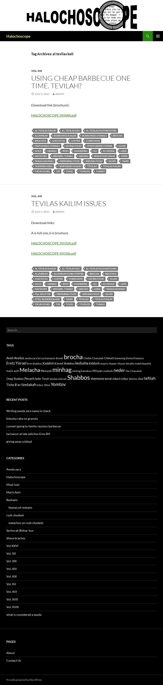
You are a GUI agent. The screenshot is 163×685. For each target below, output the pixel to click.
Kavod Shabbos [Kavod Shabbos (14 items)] (65, 363)
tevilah (92, 166)
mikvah (83, 156)
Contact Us (13, 660)
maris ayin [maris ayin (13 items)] (12, 371)
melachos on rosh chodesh (25, 523)
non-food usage (104, 156)
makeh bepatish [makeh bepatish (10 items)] (143, 363)
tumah (100, 171)
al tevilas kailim (45, 130)
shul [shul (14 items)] (140, 378)
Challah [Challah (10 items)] (87, 358)
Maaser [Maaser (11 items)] (113, 363)
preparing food (70, 161)
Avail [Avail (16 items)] (9, 358)
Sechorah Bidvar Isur (20, 530)
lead (123, 151)
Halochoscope (18, 36)
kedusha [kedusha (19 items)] (81, 363)
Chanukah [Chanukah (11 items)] (98, 358)
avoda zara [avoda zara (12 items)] (31, 358)
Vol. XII (11, 553)
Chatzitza (58, 140)
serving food (94, 161)
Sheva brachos (15, 538)
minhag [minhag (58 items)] (62, 369)
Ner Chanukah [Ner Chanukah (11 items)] (134, 371)
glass (122, 145)
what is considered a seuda (23, 614)
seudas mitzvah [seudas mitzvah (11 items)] (58, 378)
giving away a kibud (19, 441)
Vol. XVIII (12, 607)
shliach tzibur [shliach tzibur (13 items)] (120, 378)
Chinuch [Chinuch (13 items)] (109, 358)
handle (52, 151)
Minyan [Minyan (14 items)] (98, 371)
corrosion (93, 140)
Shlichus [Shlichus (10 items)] (133, 378)
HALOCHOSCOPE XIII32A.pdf (53, 243)
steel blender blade (47, 299)
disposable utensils (47, 145)
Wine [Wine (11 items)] (47, 385)
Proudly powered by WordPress (24, 679)
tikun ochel (42, 171)
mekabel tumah (63, 156)
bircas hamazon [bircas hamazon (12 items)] (46, 358)
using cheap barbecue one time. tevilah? (81, 82)
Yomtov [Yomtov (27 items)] (58, 384)
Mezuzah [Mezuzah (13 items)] (46, 371)
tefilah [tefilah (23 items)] (150, 378)
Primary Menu (158, 36)
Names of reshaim (20, 507)
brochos (40, 140)
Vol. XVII (12, 599)
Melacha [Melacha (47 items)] (30, 369)
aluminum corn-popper (69, 273)
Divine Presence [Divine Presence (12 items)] (135, 358)
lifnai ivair (13, 484)
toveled (84, 171)
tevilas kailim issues (68, 203)
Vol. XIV (11, 569)
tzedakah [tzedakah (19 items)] (28, 384)
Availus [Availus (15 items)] (19, 358)
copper (75, 140)
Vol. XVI (11, 591)
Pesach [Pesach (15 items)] (29, 378)
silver (112, 161)
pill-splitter (43, 294)
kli (95, 151)
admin (59, 94)
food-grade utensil (99, 145)
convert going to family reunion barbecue (33, 426)
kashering (80, 151)
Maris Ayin (13, 492)
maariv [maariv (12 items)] (104, 363)
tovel (69, 171)
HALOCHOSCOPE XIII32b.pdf (53, 253)
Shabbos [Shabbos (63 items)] (78, 377)
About (10, 653)
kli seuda (109, 151)
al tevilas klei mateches (101, 130)
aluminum (41, 135)
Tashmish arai (43, 166)
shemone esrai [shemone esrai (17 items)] (101, 378)
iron (65, 151)
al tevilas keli (71, 130)
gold (38, 151)
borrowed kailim (65, 135)
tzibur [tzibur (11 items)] (40, 385)
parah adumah (44, 161)
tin (58, 171)
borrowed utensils (94, 135)
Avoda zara (13, 469)
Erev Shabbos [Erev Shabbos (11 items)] (34, 363)
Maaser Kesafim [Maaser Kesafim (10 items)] (126, 363)
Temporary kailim (69, 166)
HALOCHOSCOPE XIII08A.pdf (53, 115)
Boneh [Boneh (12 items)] (59, 358)
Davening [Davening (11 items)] (120, 358)
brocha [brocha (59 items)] (73, 356)
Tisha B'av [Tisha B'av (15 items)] (13, 385)
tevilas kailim (112, 166)
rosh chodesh (15, 515)
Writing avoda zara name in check (28, 411)
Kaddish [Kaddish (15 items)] (48, 363)
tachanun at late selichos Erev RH (28, 434)
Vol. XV (11, 584)
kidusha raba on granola (22, 418)
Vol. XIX (11, 576)
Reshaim (12, 500)
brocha (117, 135)
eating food (73, 145)
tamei (125, 161)
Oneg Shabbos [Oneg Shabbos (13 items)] (15, 378)
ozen (124, 156)
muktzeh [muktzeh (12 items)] (108, 371)
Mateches (41, 156)
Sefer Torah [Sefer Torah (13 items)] (42, 378)
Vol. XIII (36, 70)
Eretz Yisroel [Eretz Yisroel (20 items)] (16, 363)
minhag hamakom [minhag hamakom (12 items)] (82, 371)
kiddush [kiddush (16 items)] (94, 363)
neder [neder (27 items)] (119, 370)
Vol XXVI (12, 546)
